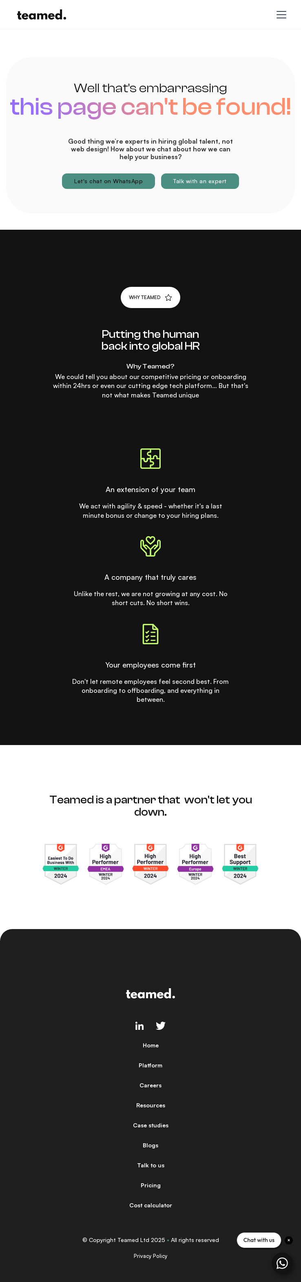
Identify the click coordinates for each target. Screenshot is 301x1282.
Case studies (150, 1125)
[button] (280, 14)
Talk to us (150, 1165)
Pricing (151, 1185)
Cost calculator (150, 1205)
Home (151, 1045)
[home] (39, 14)
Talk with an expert (200, 180)
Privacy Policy (150, 1256)
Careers (150, 1085)
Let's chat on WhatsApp (108, 180)
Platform (150, 1065)
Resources (150, 1105)
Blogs (150, 1145)
